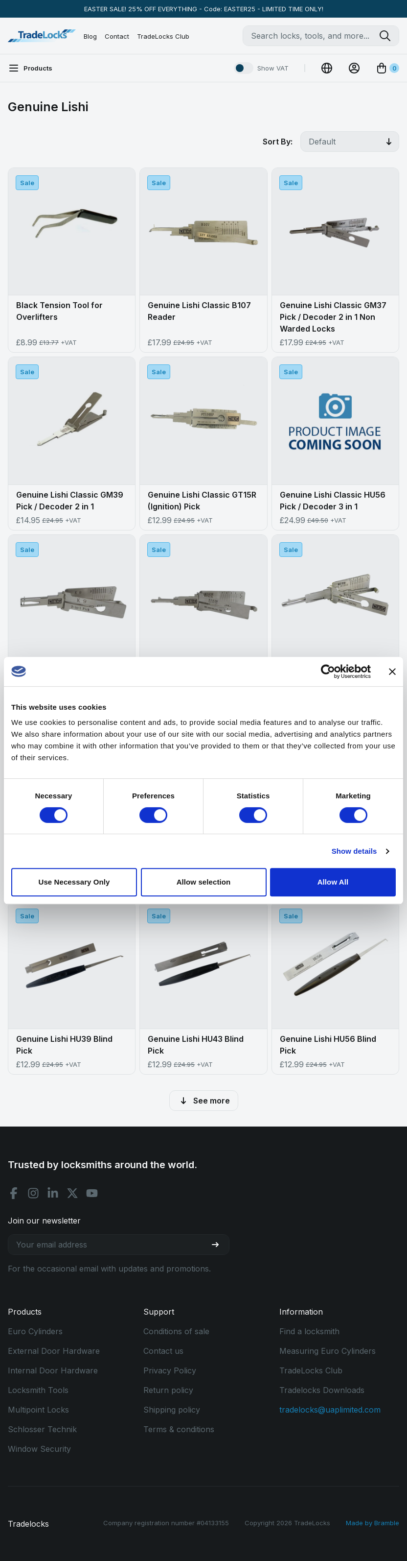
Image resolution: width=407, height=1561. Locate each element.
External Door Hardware (54, 1351)
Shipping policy (171, 1410)
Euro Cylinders (35, 1331)
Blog (90, 36)
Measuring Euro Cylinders (327, 1351)
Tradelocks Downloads (321, 1390)
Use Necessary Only (74, 882)
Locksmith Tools (38, 1390)
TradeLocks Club (163, 36)
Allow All (333, 882)
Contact (117, 36)
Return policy (168, 1390)
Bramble (386, 1523)
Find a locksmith (309, 1331)
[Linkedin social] (53, 1193)
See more (204, 1100)
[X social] (72, 1193)
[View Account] (354, 68)
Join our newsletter (44, 1220)
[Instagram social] (33, 1193)
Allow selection (204, 882)
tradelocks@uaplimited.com (330, 1410)
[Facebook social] (14, 1193)
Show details (354, 851)
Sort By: (278, 141)
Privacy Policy (169, 1370)
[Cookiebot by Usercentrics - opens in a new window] (328, 671)
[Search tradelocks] (389, 36)
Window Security (39, 1449)
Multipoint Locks (38, 1410)
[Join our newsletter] (219, 1244)
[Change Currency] (327, 68)
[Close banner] (392, 671)
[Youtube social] (92, 1193)
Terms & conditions (178, 1429)
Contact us (163, 1351)
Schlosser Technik (42, 1429)
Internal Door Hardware (53, 1370)
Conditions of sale (176, 1331)
